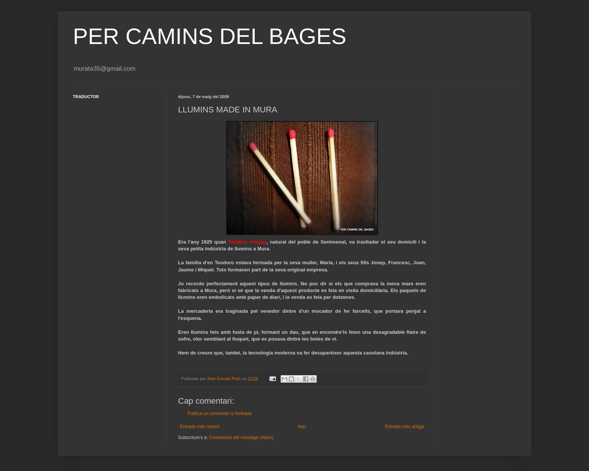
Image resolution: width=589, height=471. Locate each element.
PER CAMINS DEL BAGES (209, 36)
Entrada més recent (199, 426)
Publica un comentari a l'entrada (219, 413)
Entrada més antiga (404, 426)
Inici (302, 426)
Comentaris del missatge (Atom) (241, 437)
